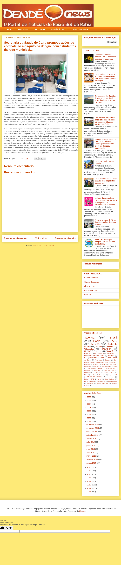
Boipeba (107, 360)
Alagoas (96, 366)
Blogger (82, 511)
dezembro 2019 (92, 425)
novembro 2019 (92, 428)
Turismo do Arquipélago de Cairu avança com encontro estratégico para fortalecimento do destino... (106, 201)
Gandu (112, 362)
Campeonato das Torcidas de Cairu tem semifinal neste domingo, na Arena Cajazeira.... (105, 99)
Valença (89, 337)
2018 (89, 467)
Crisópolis (87, 372)
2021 (89, 414)
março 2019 (91, 456)
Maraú (99, 379)
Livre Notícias (89, 286)
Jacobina (93, 375)
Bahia (96, 341)
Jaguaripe (102, 375)
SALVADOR (106, 349)
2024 (89, 404)
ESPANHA (97, 372)
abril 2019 (90, 452)
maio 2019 (90, 449)
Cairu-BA (95, 344)
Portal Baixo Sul (90, 290)
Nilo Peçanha (99, 353)
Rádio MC (88, 294)
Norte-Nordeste (109, 379)
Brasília (99, 347)
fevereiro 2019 (92, 459)
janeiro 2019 (91, 463)
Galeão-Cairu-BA (109, 372)
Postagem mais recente (15, 238)
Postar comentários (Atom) (43, 245)
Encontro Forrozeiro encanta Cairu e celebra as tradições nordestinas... (105, 57)
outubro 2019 (91, 431)
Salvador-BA (101, 381)
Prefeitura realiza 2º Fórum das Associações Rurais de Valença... (105, 222)
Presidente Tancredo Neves (94, 356)
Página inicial (41, 238)
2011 (89, 492)
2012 (89, 488)
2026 (89, 397)
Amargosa (98, 360)
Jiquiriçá (95, 364)
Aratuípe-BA (106, 366)
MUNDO (87, 351)
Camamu (109, 347)
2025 (89, 401)
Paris (86, 381)
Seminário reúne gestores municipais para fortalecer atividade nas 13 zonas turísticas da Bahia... (105, 121)
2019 (89, 421)
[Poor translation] (9, 528)
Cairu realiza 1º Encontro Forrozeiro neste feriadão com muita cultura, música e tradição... (105, 77)
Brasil (113, 337)
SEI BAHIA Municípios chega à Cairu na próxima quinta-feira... (105, 242)
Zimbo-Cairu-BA (102, 383)
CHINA (114, 366)
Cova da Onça (109, 370)
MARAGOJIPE (89, 379)
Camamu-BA (110, 368)
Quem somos (22, 29)
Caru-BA (97, 370)
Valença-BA (89, 349)
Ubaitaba (90, 383)
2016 (89, 474)
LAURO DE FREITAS (94, 377)
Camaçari (87, 370)
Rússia (92, 381)
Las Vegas (110, 377)
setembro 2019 (92, 435)
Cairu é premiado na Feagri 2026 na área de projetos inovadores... (106, 181)
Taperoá (109, 351)
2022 (89, 411)
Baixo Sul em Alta (91, 278)
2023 (89, 408)
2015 (89, 478)
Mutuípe (104, 364)
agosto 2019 (91, 438)
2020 (89, 418)
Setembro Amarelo (80, 29)
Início (9, 29)
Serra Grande (112, 381)
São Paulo (111, 353)
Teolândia (110, 356)
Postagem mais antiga (65, 238)
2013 (89, 485)
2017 (89, 471)
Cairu (114, 341)
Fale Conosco (39, 29)
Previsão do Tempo (59, 29)
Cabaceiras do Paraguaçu (95, 368)
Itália (85, 375)
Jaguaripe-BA (112, 375)
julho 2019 (90, 442)
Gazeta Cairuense (91, 282)
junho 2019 (91, 445)
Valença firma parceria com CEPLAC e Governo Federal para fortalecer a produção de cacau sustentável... (105, 144)
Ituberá (99, 351)
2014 (89, 481)
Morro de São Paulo (96, 358)
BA (85, 358)
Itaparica (87, 364)
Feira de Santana (102, 362)
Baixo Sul (87, 353)
